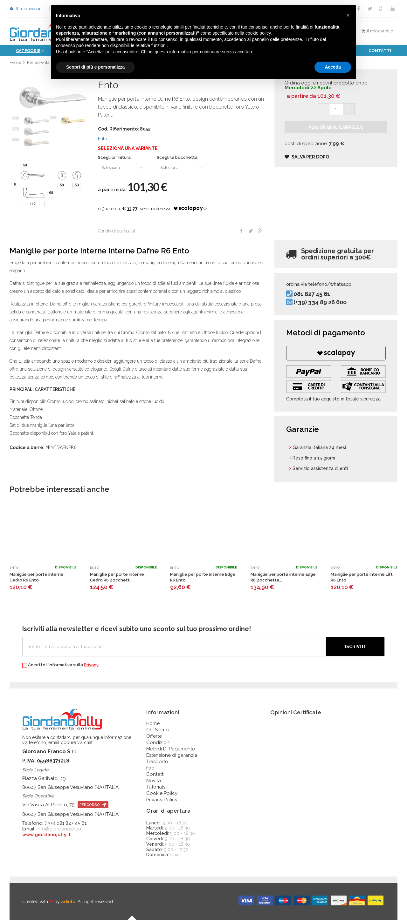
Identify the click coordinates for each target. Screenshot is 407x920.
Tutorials (155, 787)
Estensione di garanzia (171, 755)
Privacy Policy (161, 799)
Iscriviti (355, 646)
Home (15, 62)
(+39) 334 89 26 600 (320, 302)
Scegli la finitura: (115, 157)
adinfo (68, 901)
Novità (153, 780)
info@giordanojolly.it (60, 829)
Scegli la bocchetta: (177, 157)
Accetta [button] (333, 67)
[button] (348, 15)
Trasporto (157, 761)
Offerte (154, 736)
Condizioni (158, 742)
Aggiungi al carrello (335, 127)
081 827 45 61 (311, 294)
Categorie (28, 50)
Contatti (380, 50)
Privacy (91, 664)
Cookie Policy (161, 793)
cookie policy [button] (258, 33)
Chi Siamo (157, 730)
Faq (150, 768)
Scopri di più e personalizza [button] (95, 67)
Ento (102, 138)
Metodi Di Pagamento (170, 749)
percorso (93, 805)
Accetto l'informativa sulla (60, 665)
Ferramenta (38, 62)
